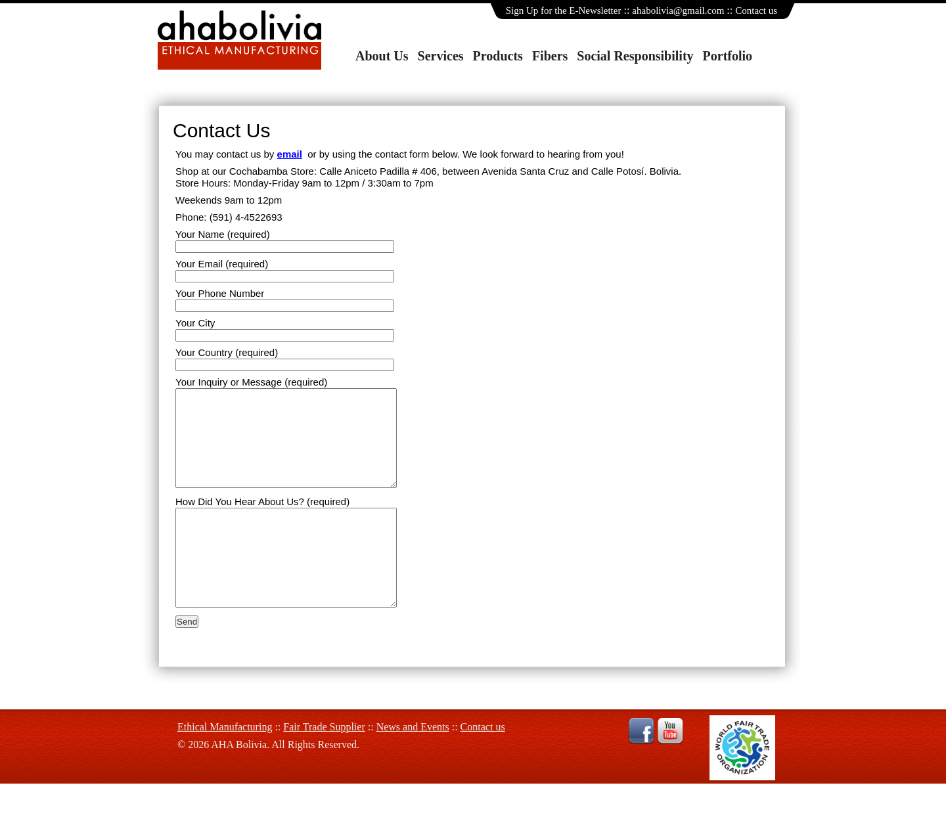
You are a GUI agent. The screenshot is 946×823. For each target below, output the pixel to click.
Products (498, 56)
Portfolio (728, 56)
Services (441, 56)
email (289, 154)
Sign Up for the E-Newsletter (563, 10)
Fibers (550, 56)
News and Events (412, 766)
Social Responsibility (635, 56)
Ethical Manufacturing (224, 766)
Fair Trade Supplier (324, 766)
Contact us (756, 10)
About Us (382, 56)
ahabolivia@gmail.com (678, 10)
